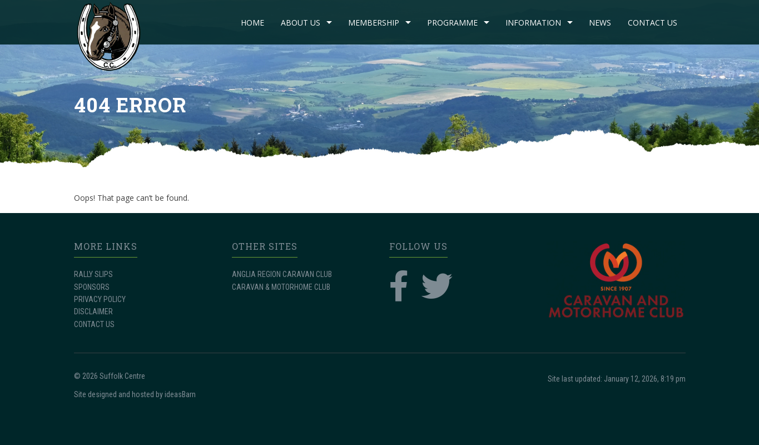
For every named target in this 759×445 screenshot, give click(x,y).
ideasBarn (180, 394)
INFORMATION (533, 22)
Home (252, 22)
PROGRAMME (452, 22)
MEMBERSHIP (373, 22)
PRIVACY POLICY (100, 299)
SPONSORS (92, 287)
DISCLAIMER (93, 311)
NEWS (600, 22)
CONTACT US (652, 22)
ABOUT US (300, 22)
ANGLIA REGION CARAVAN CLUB (282, 274)
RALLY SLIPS (93, 274)
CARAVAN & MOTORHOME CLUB (281, 287)
